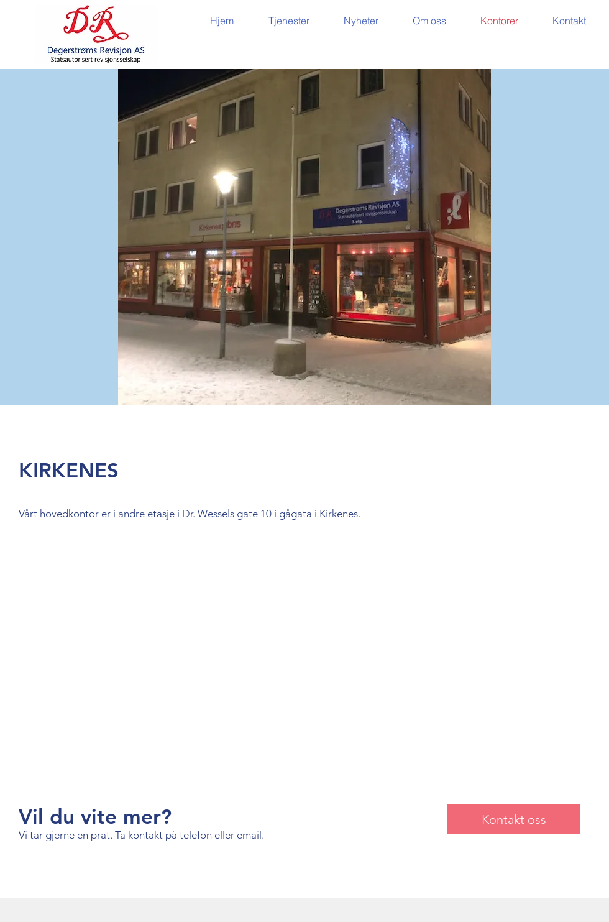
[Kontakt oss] (513, 819)
